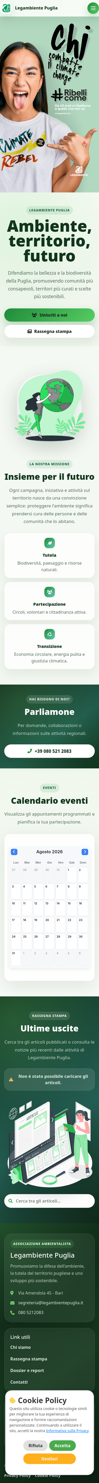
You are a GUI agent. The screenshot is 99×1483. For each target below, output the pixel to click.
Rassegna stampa (49, 331)
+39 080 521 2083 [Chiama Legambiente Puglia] (49, 751)
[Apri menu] (93, 8)
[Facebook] (16, 1438)
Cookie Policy (47, 1475)
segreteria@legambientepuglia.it (50, 1303)
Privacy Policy (17, 1475)
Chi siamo (20, 1347)
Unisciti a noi (49, 315)
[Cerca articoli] (53, 1201)
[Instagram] (31, 1438)
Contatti (19, 1382)
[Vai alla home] (29, 8)
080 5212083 (31, 1312)
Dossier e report (27, 1370)
